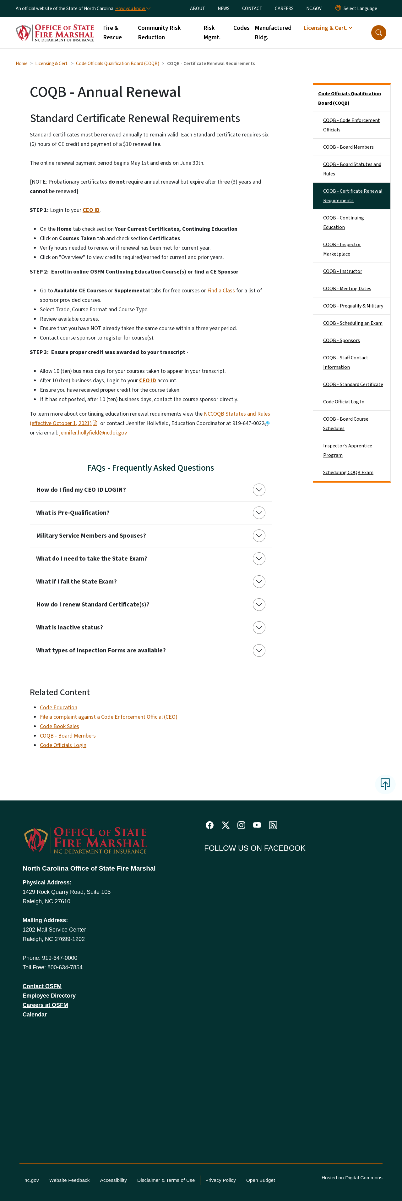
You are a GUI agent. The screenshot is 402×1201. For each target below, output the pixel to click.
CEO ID (91, 210)
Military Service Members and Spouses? (91, 535)
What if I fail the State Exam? (76, 581)
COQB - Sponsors (341, 340)
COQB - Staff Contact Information (345, 362)
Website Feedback (69, 1180)
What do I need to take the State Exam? (91, 558)
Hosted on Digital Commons (352, 1177)
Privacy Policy (220, 1180)
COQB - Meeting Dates (347, 288)
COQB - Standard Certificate (353, 384)
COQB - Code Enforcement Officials (351, 125)
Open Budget (260, 1180)
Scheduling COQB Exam (348, 472)
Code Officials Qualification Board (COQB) (117, 63)
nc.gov (31, 1180)
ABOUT (197, 8)
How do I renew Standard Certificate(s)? (92, 604)
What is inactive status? (69, 627)
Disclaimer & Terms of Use (166, 1180)
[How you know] (132, 8)
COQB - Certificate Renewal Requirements (353, 196)
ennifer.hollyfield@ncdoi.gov (94, 433)
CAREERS (284, 8)
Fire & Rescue (112, 33)
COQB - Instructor (342, 271)
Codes (241, 28)
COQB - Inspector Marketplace (342, 249)
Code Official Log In (343, 401)
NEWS (224, 8)
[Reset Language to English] (338, 8)
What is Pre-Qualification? (73, 512)
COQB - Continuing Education (343, 222)
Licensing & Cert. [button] (325, 28)
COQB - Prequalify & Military (353, 305)
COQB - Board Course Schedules (345, 424)
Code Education (58, 707)
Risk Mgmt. (212, 33)
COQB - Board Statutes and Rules (352, 169)
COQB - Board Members (68, 736)
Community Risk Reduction (159, 33)
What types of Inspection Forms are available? (101, 650)
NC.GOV (314, 8)
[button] (378, 32)
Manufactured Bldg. (273, 33)
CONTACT (252, 8)
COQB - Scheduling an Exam (353, 323)
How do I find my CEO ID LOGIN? (81, 489)
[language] (360, 8)
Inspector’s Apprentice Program (347, 450)
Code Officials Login (63, 745)
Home (22, 63)
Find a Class (221, 291)
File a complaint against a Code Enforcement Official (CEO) (108, 717)
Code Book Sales (59, 726)
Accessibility (113, 1180)
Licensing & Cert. (51, 63)
